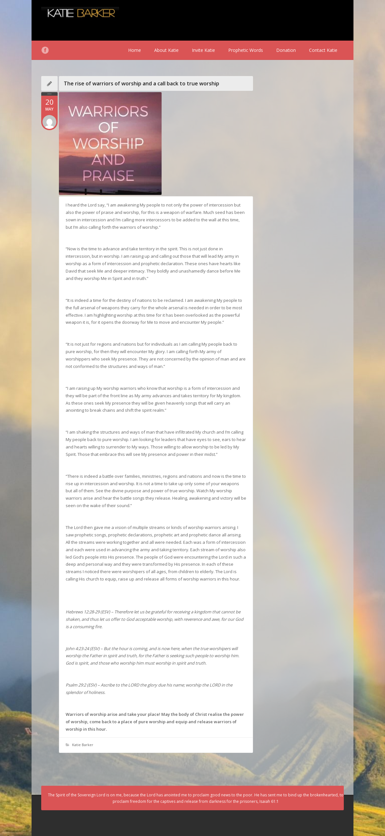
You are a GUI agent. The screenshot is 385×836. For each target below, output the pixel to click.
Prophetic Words (245, 50)
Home (134, 50)
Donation (286, 50)
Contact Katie (323, 50)
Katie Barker (82, 744)
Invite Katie (203, 50)
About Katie (166, 50)
